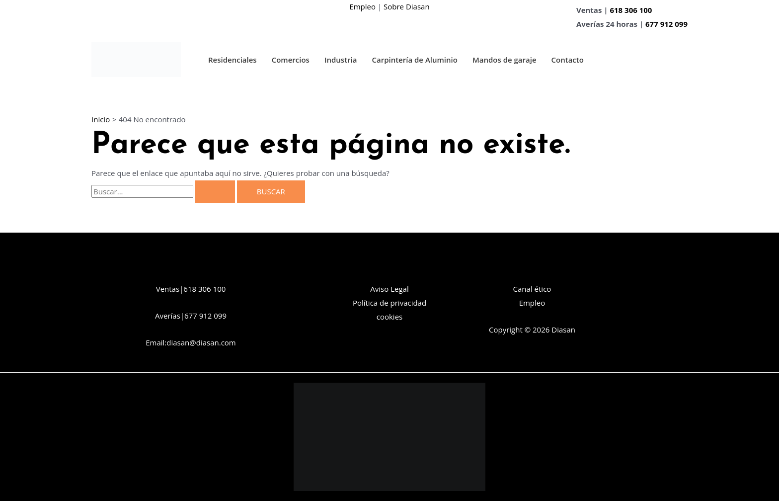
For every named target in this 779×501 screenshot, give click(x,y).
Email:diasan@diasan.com (191, 342)
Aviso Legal (389, 289)
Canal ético (532, 289)
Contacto (567, 60)
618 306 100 (631, 10)
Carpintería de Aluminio (414, 60)
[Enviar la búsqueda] (215, 191)
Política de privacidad (389, 303)
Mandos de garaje (504, 60)
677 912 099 (666, 24)
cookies (389, 317)
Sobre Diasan (407, 6)
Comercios (291, 60)
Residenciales (232, 60)
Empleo (362, 6)
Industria (340, 60)
